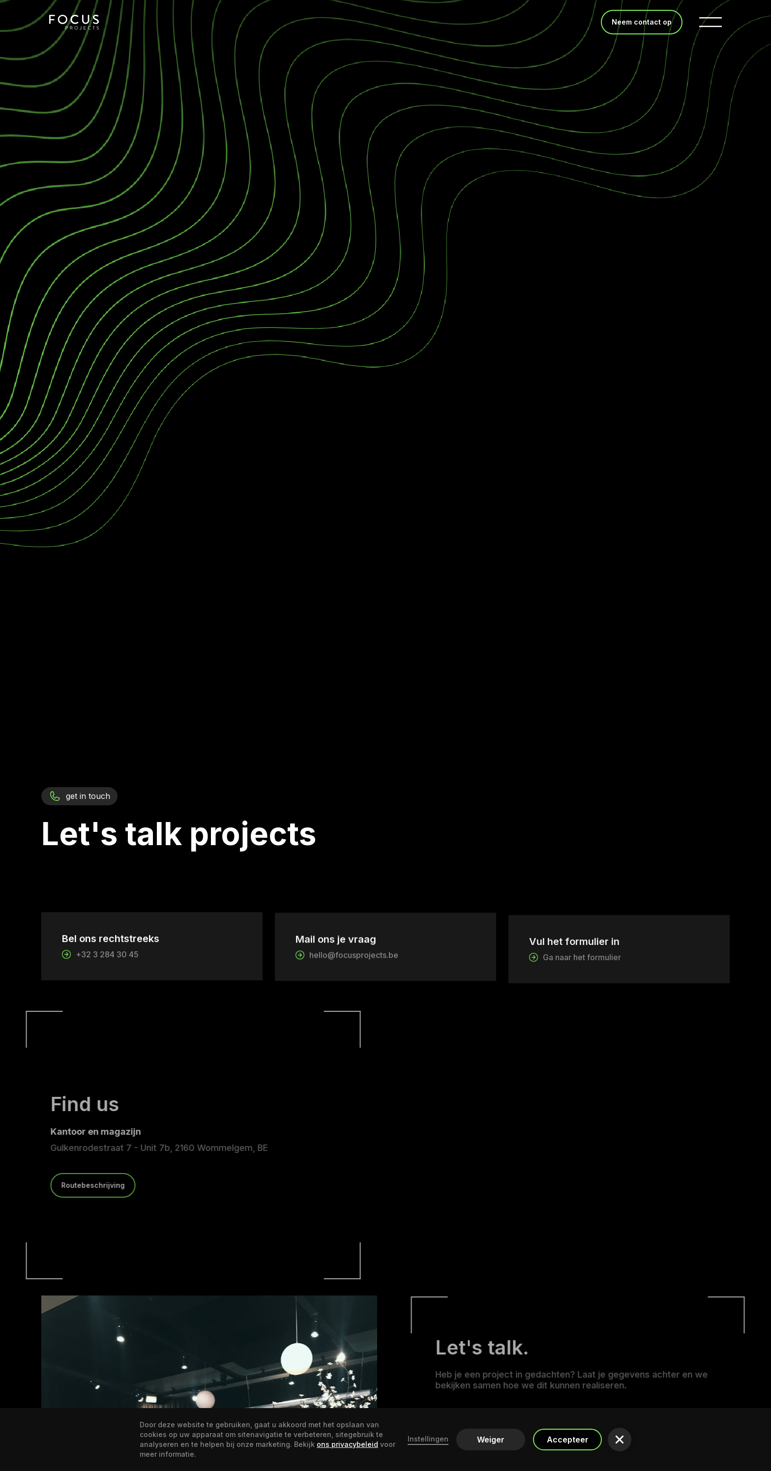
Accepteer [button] (568, 1439)
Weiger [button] (490, 1439)
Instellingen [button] (428, 1439)
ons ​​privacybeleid (347, 1444)
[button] (619, 1439)
